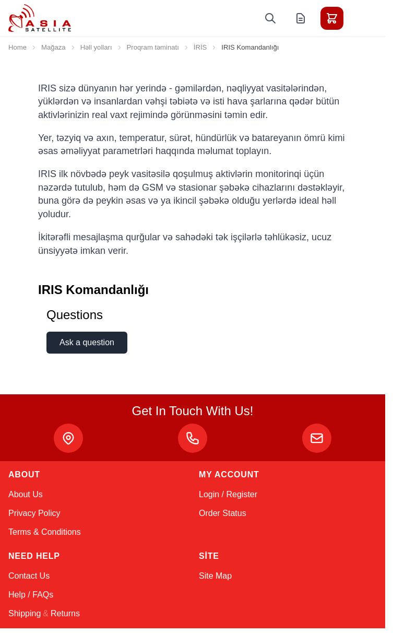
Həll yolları (96, 47)
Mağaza (53, 47)
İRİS (200, 47)
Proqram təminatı (153, 47)
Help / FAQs (30, 594)
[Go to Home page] (39, 18)
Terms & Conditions (44, 532)
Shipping (24, 613)
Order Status (222, 513)
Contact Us (29, 575)
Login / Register (228, 494)
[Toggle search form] (270, 18)
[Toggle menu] (361, 18)
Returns (65, 613)
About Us (25, 494)
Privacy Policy (34, 513)
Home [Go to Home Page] (17, 47)
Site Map (215, 575)
